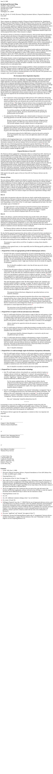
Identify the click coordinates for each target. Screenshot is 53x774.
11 (32, 304)
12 (47, 373)
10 (44, 297)
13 (35, 392)
